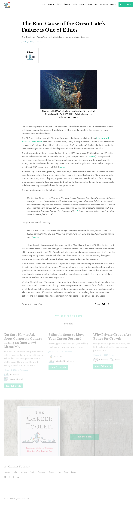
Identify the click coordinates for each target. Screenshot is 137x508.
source (92, 156)
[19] (77, 211)
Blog (95, 4)
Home (43, 4)
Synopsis (51, 4)
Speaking (82, 4)
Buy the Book (126, 4)
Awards (67, 4)
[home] (7, 4)
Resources (104, 4)
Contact (113, 4)
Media (74, 4)
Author (59, 4)
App (90, 4)
